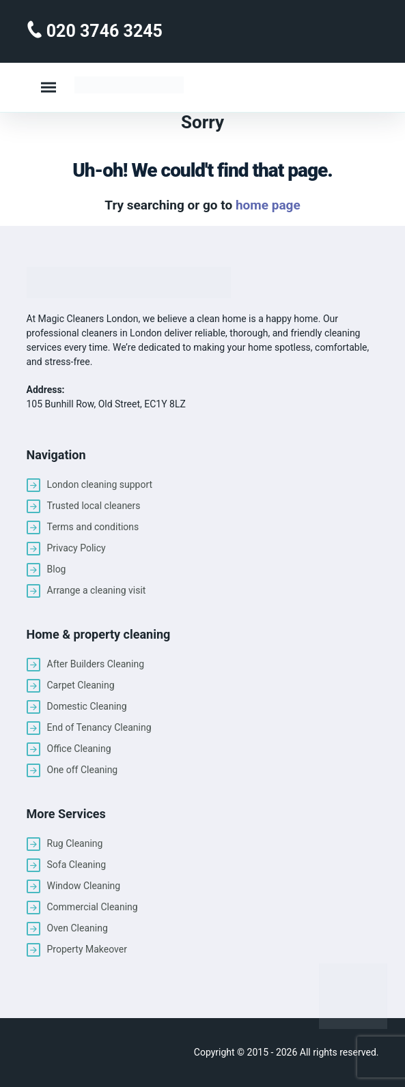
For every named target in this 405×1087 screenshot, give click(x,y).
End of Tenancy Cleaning (99, 727)
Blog (56, 569)
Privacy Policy (76, 547)
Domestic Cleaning (87, 706)
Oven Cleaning (77, 928)
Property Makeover (87, 949)
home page (268, 205)
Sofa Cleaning (77, 864)
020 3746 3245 (102, 31)
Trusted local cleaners (94, 505)
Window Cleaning (84, 885)
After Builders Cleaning (96, 663)
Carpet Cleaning (81, 685)
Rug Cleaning (75, 843)
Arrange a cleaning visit (96, 590)
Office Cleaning (79, 748)
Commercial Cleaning (92, 906)
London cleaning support (100, 484)
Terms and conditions (93, 526)
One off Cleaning (82, 769)
